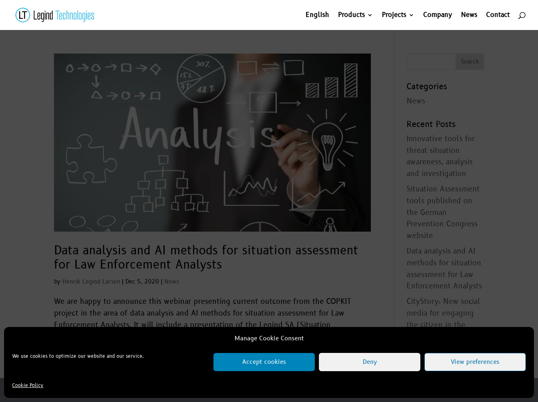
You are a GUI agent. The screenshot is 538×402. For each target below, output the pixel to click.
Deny (370, 362)
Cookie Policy (27, 385)
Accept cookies (264, 362)
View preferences (475, 362)
